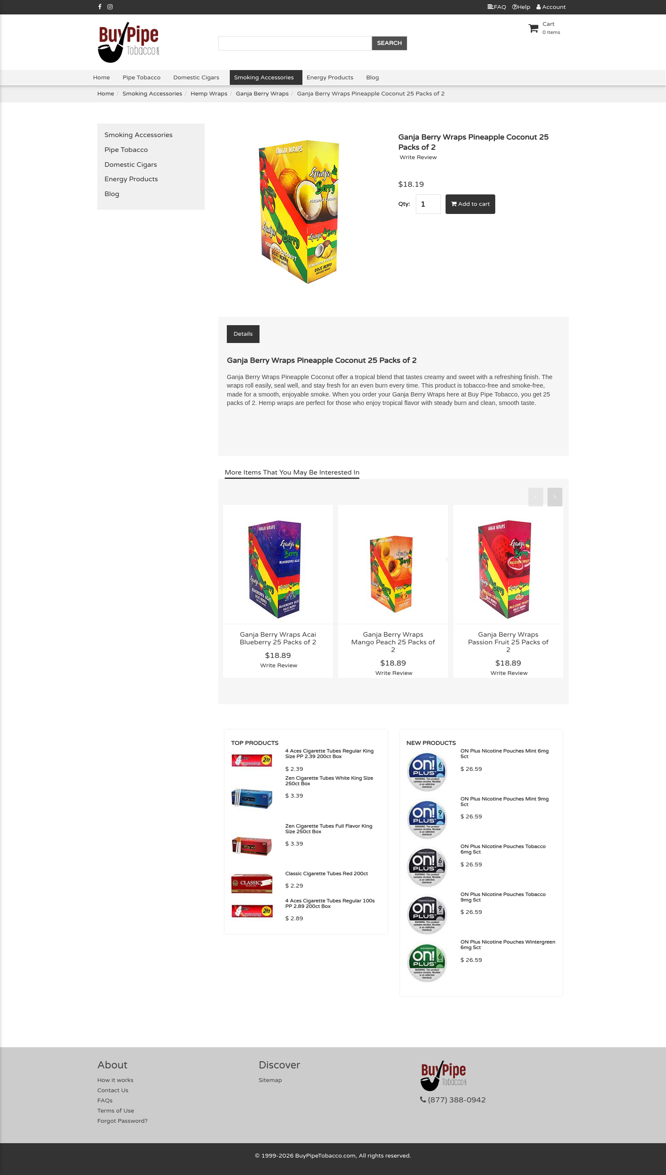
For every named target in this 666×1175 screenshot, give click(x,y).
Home (101, 77)
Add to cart (470, 204)
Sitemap (270, 1080)
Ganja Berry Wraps (262, 93)
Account (551, 7)
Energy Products (330, 77)
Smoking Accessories (263, 77)
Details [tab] (243, 333)
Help (521, 7)
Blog (372, 77)
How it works (115, 1080)
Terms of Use (115, 1110)
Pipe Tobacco (142, 77)
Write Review (418, 157)
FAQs (105, 1100)
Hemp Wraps (209, 93)
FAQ (497, 7)
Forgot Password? (122, 1120)
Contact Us (112, 1090)
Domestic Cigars (196, 77)
